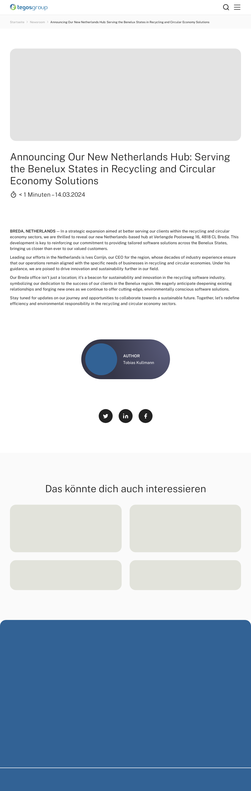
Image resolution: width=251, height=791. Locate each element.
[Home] (116, 7)
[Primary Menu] (237, 7)
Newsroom (38, 22)
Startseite (17, 22)
